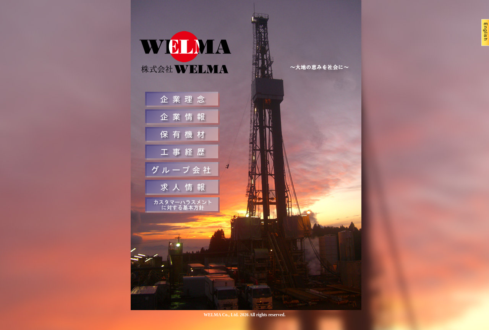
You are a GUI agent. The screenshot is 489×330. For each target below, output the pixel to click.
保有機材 (182, 134)
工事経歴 (182, 152)
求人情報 (182, 187)
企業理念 (182, 99)
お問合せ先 (182, 169)
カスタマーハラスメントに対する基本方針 (182, 205)
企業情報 (182, 117)
